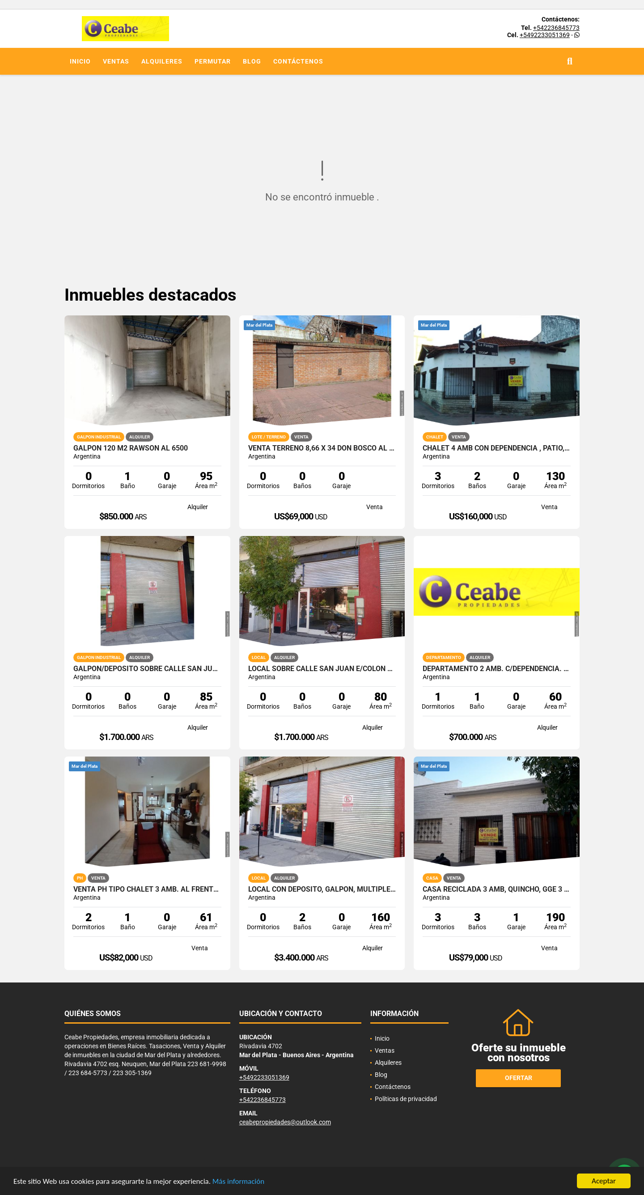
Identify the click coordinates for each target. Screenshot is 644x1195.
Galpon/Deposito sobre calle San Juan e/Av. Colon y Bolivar (147, 668)
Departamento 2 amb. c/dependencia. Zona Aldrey (497, 668)
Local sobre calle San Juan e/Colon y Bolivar (322, 668)
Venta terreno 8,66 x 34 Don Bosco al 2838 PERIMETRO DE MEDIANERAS (322, 448)
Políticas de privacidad (406, 1098)
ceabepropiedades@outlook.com (285, 1122)
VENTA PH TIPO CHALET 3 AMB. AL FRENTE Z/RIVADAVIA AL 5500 (147, 889)
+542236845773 (556, 27)
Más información (238, 1181)
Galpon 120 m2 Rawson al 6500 (130, 448)
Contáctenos (298, 61)
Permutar (213, 61)
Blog (252, 61)
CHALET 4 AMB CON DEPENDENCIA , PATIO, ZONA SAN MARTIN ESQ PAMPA (497, 448)
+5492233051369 (545, 34)
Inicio (80, 61)
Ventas (116, 61)
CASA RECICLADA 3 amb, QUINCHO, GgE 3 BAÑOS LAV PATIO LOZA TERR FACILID (497, 889)
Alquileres (161, 61)
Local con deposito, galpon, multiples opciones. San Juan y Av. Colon (322, 889)
